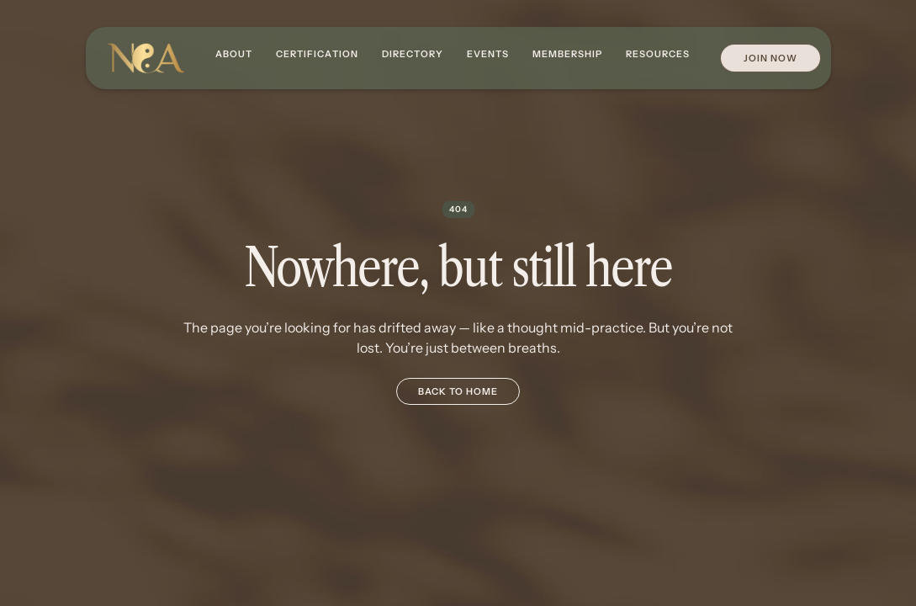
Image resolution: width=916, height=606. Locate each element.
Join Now (770, 58)
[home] (145, 58)
